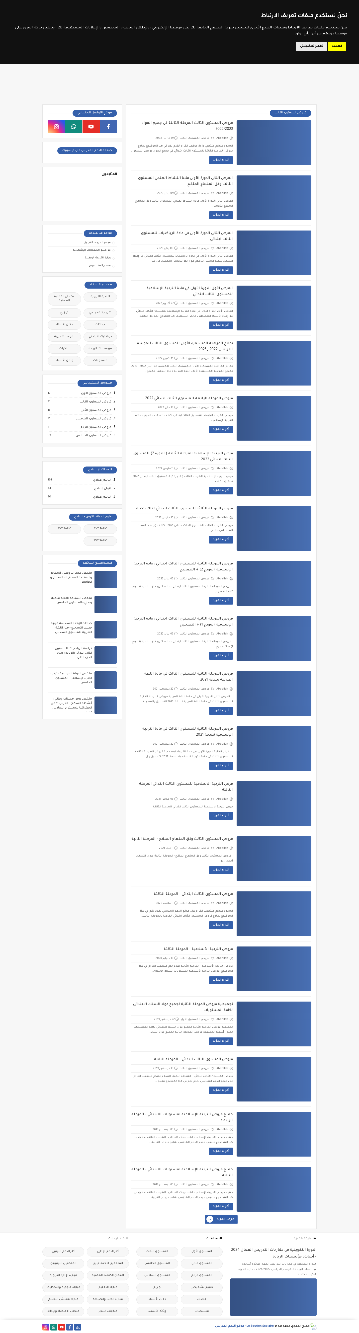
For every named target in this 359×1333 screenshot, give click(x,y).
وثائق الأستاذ (64, 360)
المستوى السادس (157, 1275)
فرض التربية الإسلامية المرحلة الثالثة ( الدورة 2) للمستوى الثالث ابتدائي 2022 (183, 457)
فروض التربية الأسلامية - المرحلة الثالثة (198, 949)
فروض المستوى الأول (197, 1019)
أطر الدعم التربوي (63, 1251)
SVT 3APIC (100, 541)
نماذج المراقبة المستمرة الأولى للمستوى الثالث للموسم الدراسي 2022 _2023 (185, 347)
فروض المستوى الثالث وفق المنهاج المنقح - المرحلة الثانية (182, 839)
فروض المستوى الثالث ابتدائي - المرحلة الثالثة (193, 894)
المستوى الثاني (201, 1263)
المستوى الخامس (157, 1263)
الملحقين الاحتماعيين (108, 1263)
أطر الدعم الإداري (107, 1251)
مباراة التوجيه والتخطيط (63, 1287)
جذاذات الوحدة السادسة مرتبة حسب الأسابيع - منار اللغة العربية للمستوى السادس (71, 628)
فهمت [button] (337, 46)
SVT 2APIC (64, 529)
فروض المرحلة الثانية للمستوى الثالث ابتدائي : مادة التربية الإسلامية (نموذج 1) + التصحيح (183, 622)
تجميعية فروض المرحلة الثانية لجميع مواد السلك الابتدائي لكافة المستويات (183, 1008)
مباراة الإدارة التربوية (63, 1275)
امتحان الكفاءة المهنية (64, 299)
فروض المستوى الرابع (95, 427)
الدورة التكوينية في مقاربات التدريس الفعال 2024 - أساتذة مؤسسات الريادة (274, 1253)
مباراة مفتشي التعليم (63, 1299)
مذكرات (64, 348)
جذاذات (100, 324)
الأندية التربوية (100, 297)
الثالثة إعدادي (102, 480)
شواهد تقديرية (64, 336)
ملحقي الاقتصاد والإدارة (63, 1311)
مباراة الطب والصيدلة (108, 1299)
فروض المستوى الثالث (197, 138)
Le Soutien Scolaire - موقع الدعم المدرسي (244, 1326)
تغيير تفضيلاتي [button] (311, 46)
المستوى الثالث (157, 1251)
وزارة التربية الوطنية (98, 257)
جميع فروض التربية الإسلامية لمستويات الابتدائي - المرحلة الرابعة (182, 1118)
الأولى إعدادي (102, 489)
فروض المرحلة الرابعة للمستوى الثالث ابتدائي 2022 (189, 399)
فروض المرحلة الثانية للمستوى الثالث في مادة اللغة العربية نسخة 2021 (188, 677)
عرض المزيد (220, 1219)
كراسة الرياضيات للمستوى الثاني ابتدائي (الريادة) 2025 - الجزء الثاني (73, 653)
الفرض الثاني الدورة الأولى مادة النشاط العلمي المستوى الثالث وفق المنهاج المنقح (185, 181)
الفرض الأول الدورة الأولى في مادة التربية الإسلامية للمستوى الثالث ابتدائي (190, 292)
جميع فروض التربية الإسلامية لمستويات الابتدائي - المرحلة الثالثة (182, 1173)
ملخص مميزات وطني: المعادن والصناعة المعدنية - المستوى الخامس (71, 578)
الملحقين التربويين (63, 1263)
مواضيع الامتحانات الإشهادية (92, 250)
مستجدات (100, 360)
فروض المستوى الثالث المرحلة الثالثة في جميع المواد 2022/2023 (187, 126)
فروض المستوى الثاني (95, 410)
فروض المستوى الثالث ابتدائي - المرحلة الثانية (193, 1060)
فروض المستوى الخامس (93, 419)
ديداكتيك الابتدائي (100, 336)
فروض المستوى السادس (93, 436)
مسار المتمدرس (100, 265)
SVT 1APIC (100, 529)
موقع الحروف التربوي (97, 242)
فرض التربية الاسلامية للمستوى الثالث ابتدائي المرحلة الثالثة (186, 787)
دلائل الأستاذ (64, 324)
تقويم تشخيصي (100, 312)
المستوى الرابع (201, 1275)
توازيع (64, 312)
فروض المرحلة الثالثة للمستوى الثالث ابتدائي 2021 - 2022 (184, 509)
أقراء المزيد (221, 160)
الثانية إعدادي (102, 497)
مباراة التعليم (107, 1287)
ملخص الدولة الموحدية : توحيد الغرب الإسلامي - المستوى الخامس (71, 678)
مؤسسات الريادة (100, 348)
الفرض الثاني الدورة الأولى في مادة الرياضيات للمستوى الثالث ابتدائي (187, 236)
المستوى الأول (201, 1251)
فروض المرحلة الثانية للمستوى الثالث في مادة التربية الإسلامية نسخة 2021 (187, 732)
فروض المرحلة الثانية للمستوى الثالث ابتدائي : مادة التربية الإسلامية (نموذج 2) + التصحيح (183, 567)
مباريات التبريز (107, 1311)
